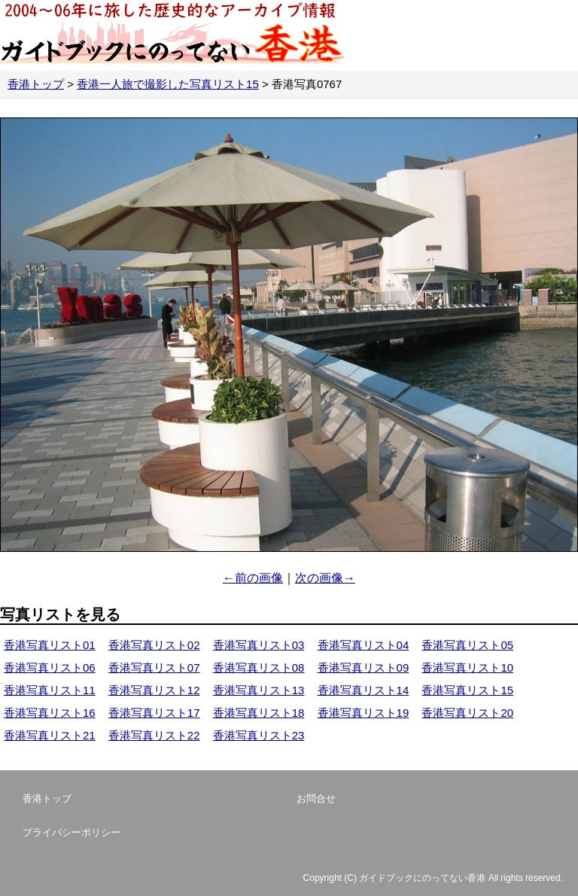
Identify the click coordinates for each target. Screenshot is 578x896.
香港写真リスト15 (467, 690)
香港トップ (36, 84)
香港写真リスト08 (259, 667)
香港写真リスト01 (50, 644)
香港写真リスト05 (467, 644)
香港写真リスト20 (467, 712)
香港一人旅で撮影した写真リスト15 (168, 84)
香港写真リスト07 (154, 667)
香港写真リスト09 (363, 667)
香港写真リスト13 (259, 690)
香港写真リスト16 (50, 712)
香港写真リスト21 (50, 735)
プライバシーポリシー (71, 832)
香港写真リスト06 (50, 667)
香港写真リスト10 (467, 667)
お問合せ (316, 798)
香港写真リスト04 (363, 644)
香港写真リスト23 (259, 735)
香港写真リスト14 (363, 690)
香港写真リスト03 (259, 644)
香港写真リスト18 (259, 712)
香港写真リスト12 (154, 690)
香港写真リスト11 (50, 690)
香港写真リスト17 (154, 712)
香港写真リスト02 (154, 644)
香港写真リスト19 (363, 712)
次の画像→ (325, 577)
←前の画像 (253, 577)
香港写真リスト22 (154, 735)
